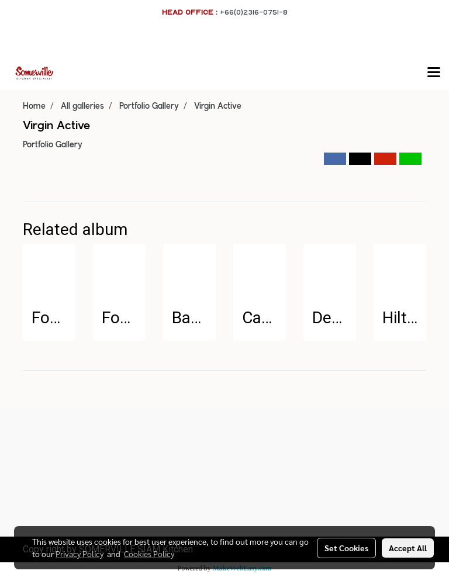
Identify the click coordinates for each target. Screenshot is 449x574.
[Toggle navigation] (434, 73)
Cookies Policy (149, 553)
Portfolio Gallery (52, 145)
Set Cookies (346, 547)
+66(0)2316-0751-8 (254, 12)
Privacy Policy (79, 553)
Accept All (408, 547)
